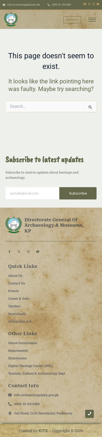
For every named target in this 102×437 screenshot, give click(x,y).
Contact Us (16, 283)
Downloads (17, 313)
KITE (43, 430)
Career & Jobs (18, 298)
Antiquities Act (19, 321)
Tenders (14, 306)
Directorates (17, 358)
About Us (15, 275)
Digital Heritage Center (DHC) (30, 365)
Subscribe (78, 193)
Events (13, 291)
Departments (18, 350)
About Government (22, 343)
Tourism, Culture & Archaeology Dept (36, 373)
